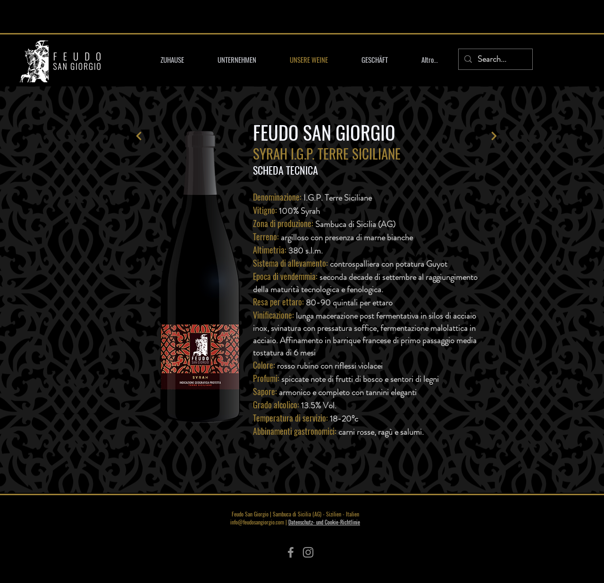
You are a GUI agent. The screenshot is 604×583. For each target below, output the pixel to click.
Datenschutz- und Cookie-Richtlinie (324, 522)
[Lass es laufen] (138, 136)
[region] (202, 277)
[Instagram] (308, 552)
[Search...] (495, 59)
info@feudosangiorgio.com (257, 522)
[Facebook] (291, 552)
